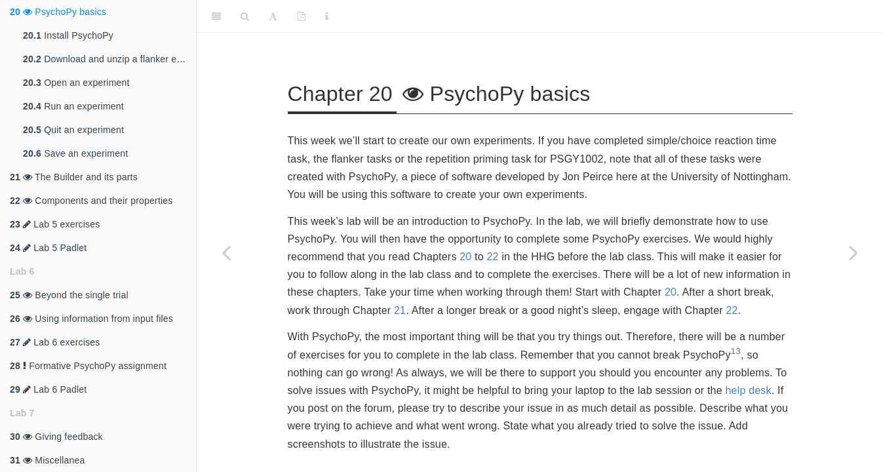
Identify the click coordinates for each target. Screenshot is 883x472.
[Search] (245, 16)
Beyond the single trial (69, 295)
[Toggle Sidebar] (216, 16)
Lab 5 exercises (55, 224)
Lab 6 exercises (55, 342)
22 (492, 256)
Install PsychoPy (68, 35)
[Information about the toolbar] (326, 16)
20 (465, 256)
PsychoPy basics (58, 12)
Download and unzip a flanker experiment (109, 59)
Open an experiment (76, 82)
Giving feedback (56, 436)
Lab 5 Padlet (48, 248)
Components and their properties (91, 200)
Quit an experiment (73, 130)
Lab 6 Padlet (48, 389)
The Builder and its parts (74, 177)
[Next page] (853, 252)
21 (400, 310)
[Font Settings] (273, 16)
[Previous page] (226, 252)
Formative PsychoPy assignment (88, 366)
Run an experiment (73, 106)
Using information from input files (91, 318)
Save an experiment (75, 153)
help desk (748, 390)
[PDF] (301, 16)
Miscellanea (47, 460)
